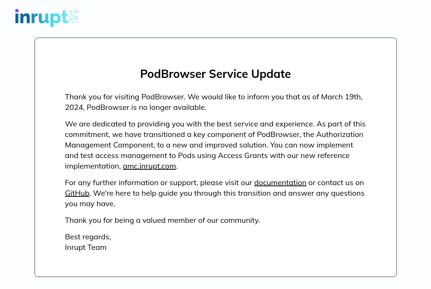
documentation (280, 182)
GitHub (77, 193)
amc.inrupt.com (149, 165)
